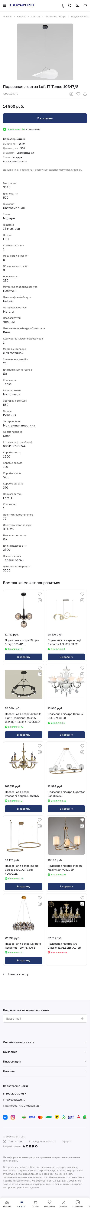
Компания (10, 1051)
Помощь (9, 1071)
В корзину (45, 118)
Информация (12, 1061)
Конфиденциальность (42, 1141)
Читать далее (31, 1187)
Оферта (66, 1141)
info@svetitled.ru (14, 1099)
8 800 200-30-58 (13, 1093)
